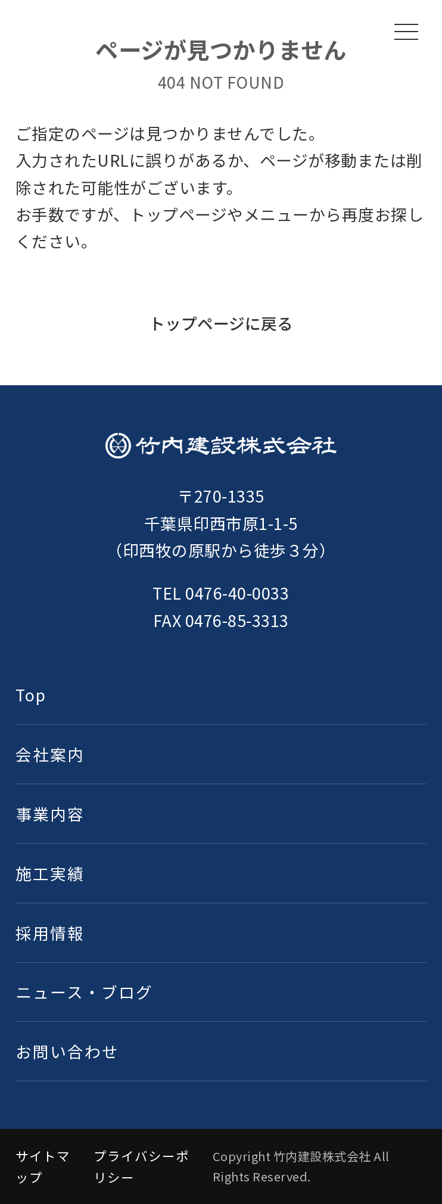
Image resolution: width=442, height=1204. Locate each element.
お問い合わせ (67, 1051)
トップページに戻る (221, 323)
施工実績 (50, 873)
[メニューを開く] (407, 32)
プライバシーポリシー (141, 1166)
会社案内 (50, 754)
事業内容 (50, 813)
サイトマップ (42, 1166)
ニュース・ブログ (84, 991)
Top (30, 694)
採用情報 (50, 932)
